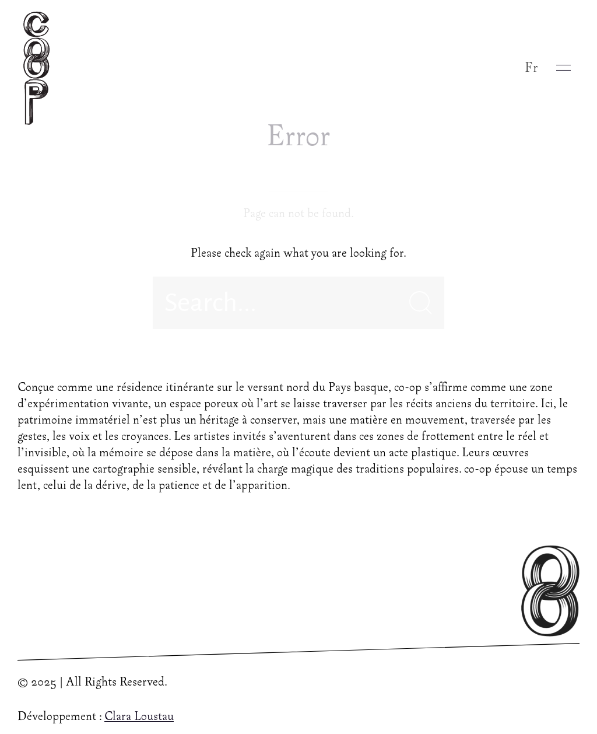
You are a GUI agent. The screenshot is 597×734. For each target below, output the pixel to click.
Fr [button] (532, 68)
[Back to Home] (39, 67)
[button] (563, 68)
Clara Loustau (139, 717)
